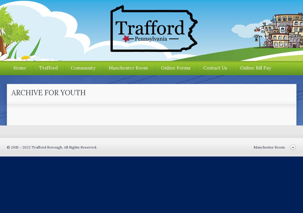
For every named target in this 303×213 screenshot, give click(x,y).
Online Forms (175, 68)
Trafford (48, 68)
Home (19, 68)
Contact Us (215, 68)
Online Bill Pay (255, 68)
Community (83, 68)
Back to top (293, 147)
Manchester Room (128, 68)
